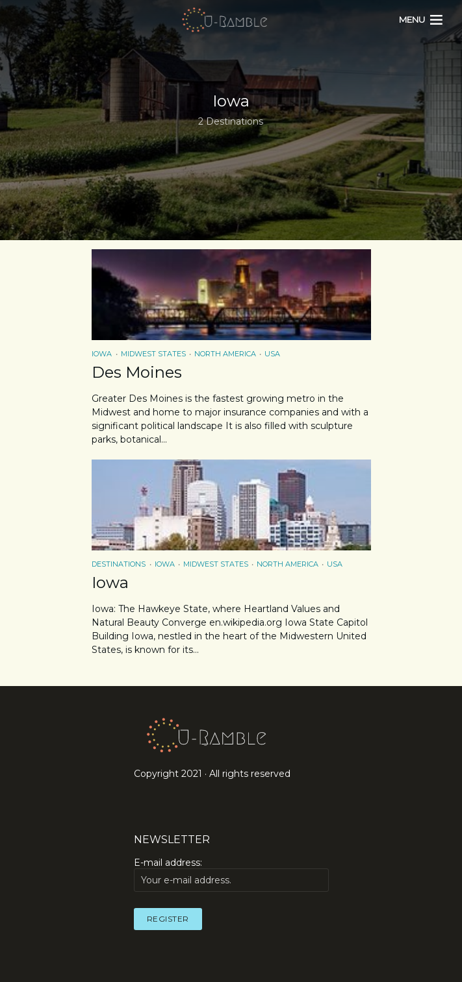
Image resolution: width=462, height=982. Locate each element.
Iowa (102, 353)
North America (225, 353)
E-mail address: (231, 874)
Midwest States (153, 353)
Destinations (119, 564)
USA (272, 353)
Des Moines (137, 372)
